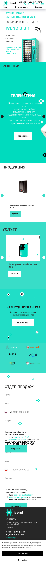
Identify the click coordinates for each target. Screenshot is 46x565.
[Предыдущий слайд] (2, 116)
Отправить (16, 506)
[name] (23, 461)
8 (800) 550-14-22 (13, 50)
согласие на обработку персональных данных (21, 496)
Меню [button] (6, 7)
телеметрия (10, 35)
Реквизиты (9, 527)
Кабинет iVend (35, 2)
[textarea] (23, 481)
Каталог (38, 7)
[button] (25, 4)
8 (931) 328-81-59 (13, 48)
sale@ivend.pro (11, 538)
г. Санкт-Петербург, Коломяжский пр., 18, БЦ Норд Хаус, (22, 523)
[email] (23, 452)
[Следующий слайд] (43, 116)
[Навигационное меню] (42, 4)
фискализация (11, 38)
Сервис (22, 2)
